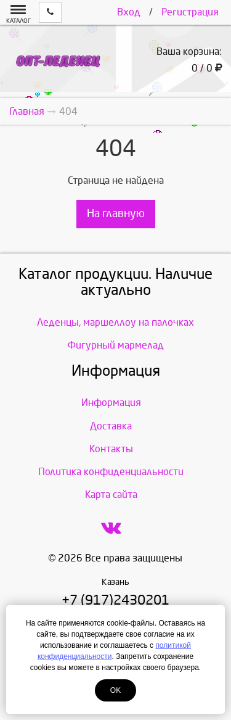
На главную (116, 214)
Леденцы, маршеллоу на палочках (115, 322)
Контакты (111, 449)
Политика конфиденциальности (111, 471)
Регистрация (190, 12)
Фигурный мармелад (116, 345)
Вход (128, 12)
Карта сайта (111, 494)
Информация (111, 402)
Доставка (111, 426)
